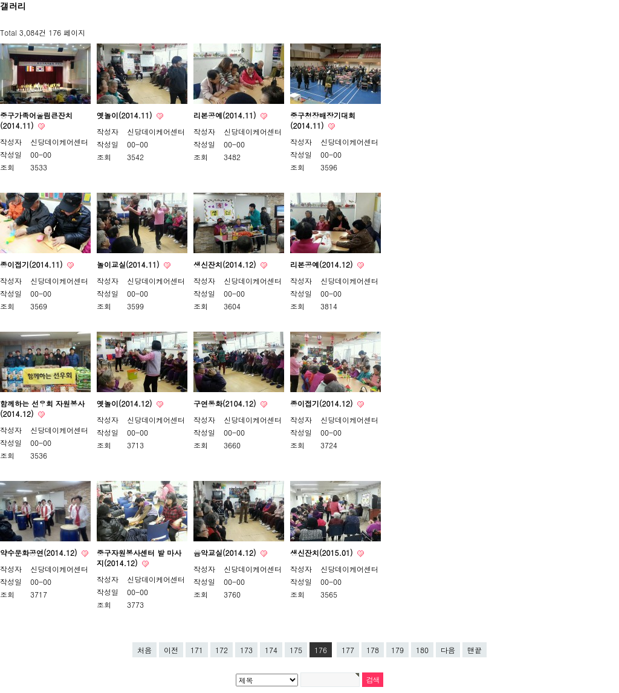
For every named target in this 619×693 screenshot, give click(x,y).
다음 (448, 650)
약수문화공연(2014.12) (39, 552)
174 (271, 650)
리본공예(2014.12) (322, 264)
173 (246, 650)
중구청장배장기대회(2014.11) (322, 120)
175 (296, 650)
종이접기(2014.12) (322, 403)
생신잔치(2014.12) (225, 264)
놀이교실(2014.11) (129, 264)
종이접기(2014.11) (32, 264)
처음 (144, 650)
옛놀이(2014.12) (125, 403)
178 (372, 650)
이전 (171, 650)
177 (348, 650)
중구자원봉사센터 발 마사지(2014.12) (139, 557)
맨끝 (474, 650)
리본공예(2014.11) (225, 115)
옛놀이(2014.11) (125, 115)
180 (422, 650)
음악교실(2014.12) (225, 552)
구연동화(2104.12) (225, 403)
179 (397, 650)
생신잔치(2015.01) (322, 552)
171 (196, 650)
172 (221, 650)
